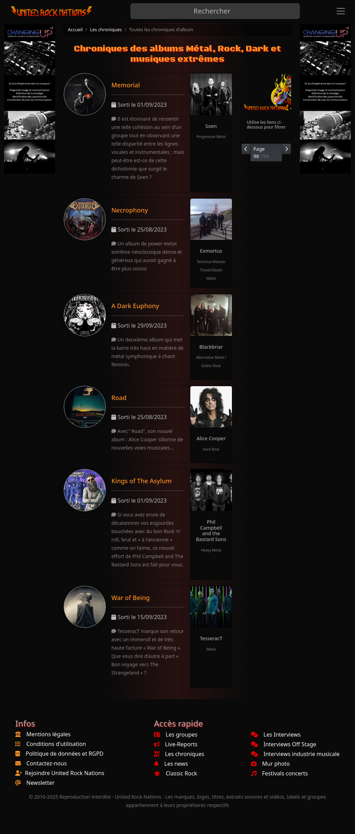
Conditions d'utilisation (56, 744)
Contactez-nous (46, 763)
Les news (171, 763)
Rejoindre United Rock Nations (64, 773)
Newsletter (40, 783)
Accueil (75, 29)
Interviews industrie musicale (295, 754)
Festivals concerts (279, 773)
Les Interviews (276, 734)
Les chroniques (106, 29)
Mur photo (270, 763)
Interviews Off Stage (283, 744)
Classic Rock (175, 773)
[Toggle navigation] (340, 11)
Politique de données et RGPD (65, 753)
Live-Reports (175, 744)
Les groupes (175, 734)
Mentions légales (48, 734)
